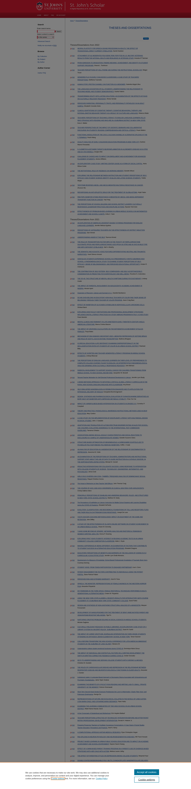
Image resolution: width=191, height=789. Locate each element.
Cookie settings (58, 779)
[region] (95, 775)
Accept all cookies (146, 772)
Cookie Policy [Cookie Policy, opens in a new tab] (102, 779)
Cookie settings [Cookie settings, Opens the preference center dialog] (146, 779)
